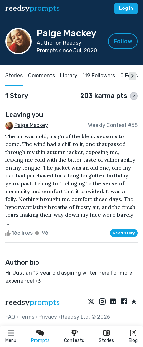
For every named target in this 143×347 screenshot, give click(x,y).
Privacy (47, 317)
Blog (133, 340)
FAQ (10, 317)
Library (68, 75)
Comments (41, 75)
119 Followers (99, 75)
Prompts (40, 340)
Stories (106, 340)
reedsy (32, 302)
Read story (124, 233)
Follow (123, 41)
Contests (74, 340)
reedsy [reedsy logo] (32, 8)
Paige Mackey (31, 125)
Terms (26, 317)
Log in (126, 8)
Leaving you (24, 115)
